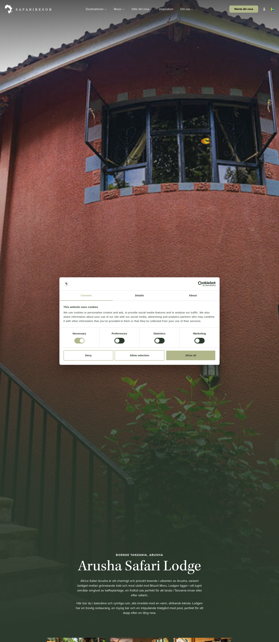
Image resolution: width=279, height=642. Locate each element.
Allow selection (139, 355)
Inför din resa (142, 9)
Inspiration (167, 9)
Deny (88, 355)
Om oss (188, 9)
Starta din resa (243, 9)
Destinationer (94, 9)
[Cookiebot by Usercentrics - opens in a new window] (200, 283)
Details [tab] (139, 295)
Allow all (190, 355)
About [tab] (193, 295)
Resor (119, 9)
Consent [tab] (86, 295)
